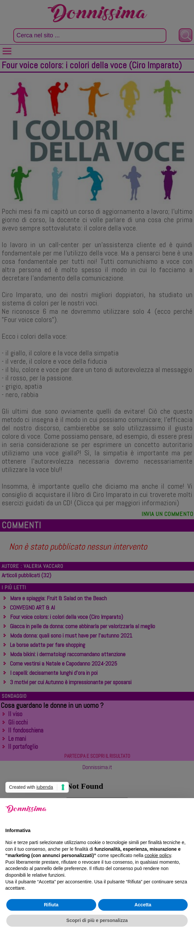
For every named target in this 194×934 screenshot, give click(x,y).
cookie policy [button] (158, 855)
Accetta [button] (142, 904)
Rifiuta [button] (51, 904)
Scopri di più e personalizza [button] (96, 920)
